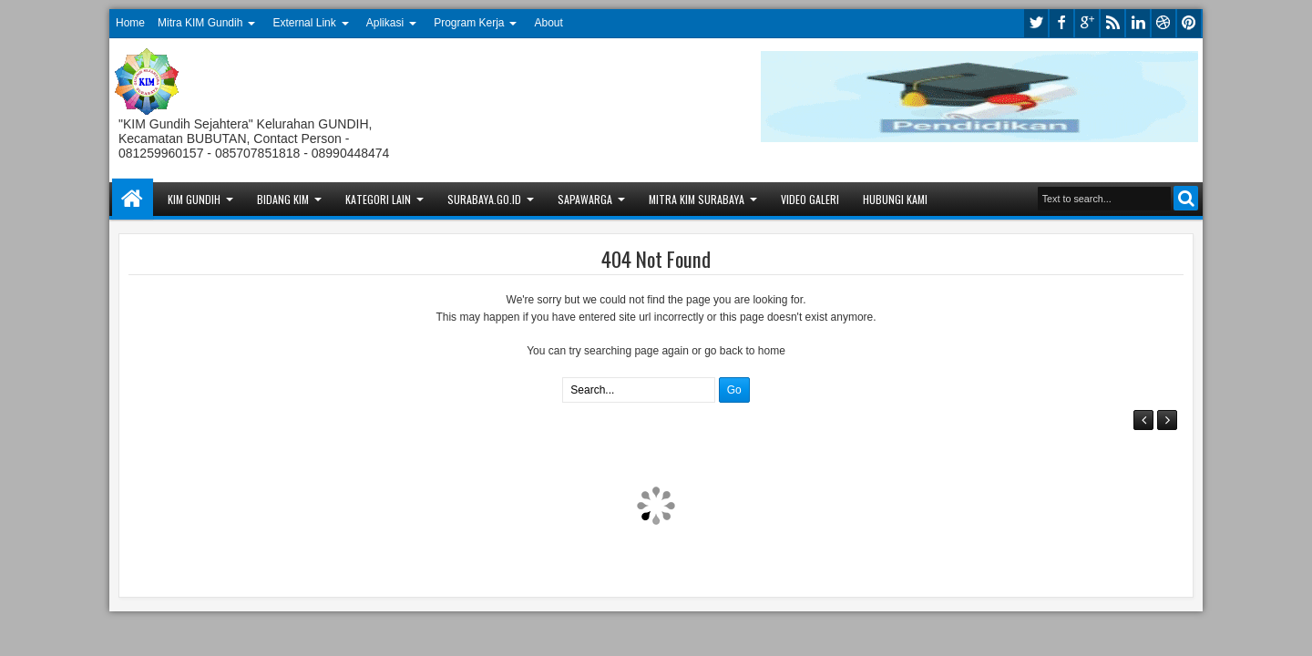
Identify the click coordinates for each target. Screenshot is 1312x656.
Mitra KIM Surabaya (696, 199)
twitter (1036, 23)
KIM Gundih (194, 199)
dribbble (1163, 23)
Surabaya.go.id (484, 199)
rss (1112, 23)
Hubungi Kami (895, 199)
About (549, 22)
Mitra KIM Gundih (200, 22)
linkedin (1138, 23)
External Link (303, 22)
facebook (1061, 23)
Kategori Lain (378, 199)
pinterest (1189, 23)
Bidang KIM (283, 199)
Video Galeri (810, 199)
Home (130, 22)
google (1087, 23)
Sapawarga (585, 199)
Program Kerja (469, 22)
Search (1186, 198)
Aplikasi (385, 22)
